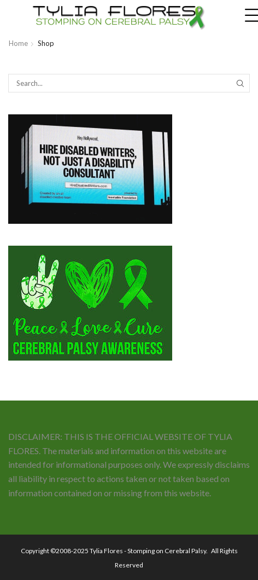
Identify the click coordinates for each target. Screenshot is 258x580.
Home (18, 43)
